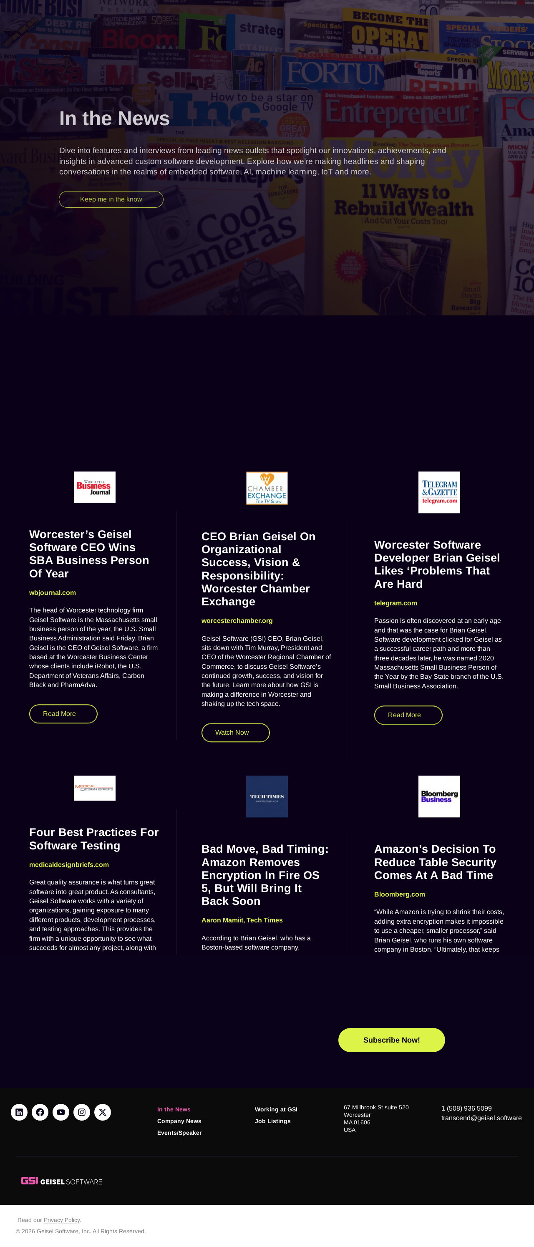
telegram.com (395, 855)
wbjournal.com (52, 845)
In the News (174, 1109)
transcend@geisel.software (481, 1117)
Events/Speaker (179, 1133)
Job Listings (273, 1121)
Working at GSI (276, 1109)
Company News (179, 1121)
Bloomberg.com (399, 1147)
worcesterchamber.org (237, 873)
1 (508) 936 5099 (466, 1108)
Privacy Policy (62, 1220)
